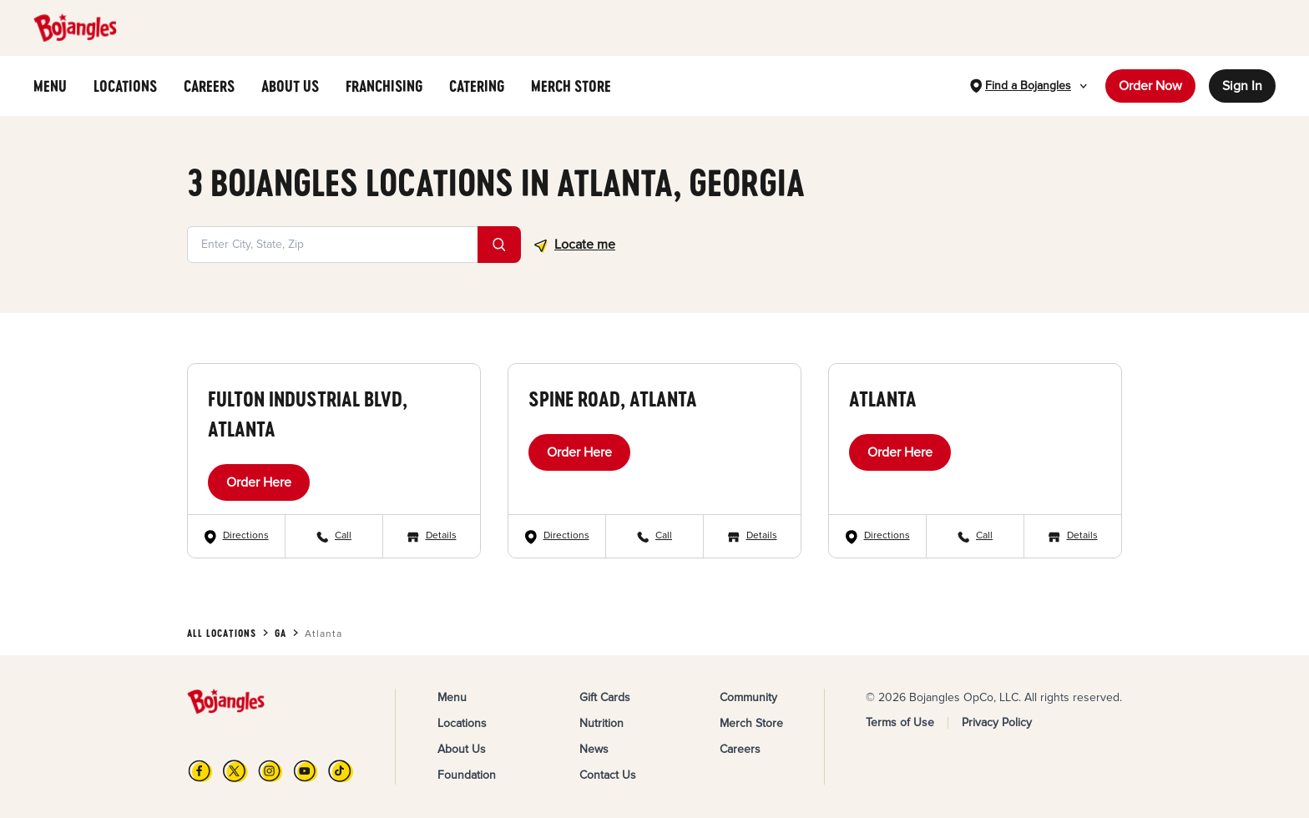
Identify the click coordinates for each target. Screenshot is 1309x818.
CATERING (476, 86)
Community (748, 697)
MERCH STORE (571, 86)
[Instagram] (270, 771)
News (594, 749)
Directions (246, 535)
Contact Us (607, 775)
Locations (462, 723)
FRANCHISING (384, 86)
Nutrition (601, 723)
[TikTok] (340, 771)
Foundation (466, 775)
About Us (461, 749)
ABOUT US (290, 86)
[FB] (200, 771)
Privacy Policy (997, 722)
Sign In (1242, 86)
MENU (50, 86)
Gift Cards (604, 697)
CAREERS (209, 86)
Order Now (1150, 86)
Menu (452, 697)
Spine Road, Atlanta (612, 398)
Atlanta (883, 398)
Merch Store (751, 723)
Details (441, 535)
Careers (740, 749)
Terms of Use (900, 722)
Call (343, 535)
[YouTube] (305, 771)
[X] (235, 771)
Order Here (258, 482)
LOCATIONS (125, 86)
